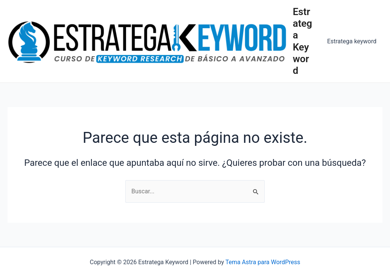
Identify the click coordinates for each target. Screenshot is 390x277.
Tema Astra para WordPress (262, 262)
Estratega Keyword (302, 41)
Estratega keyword (351, 41)
